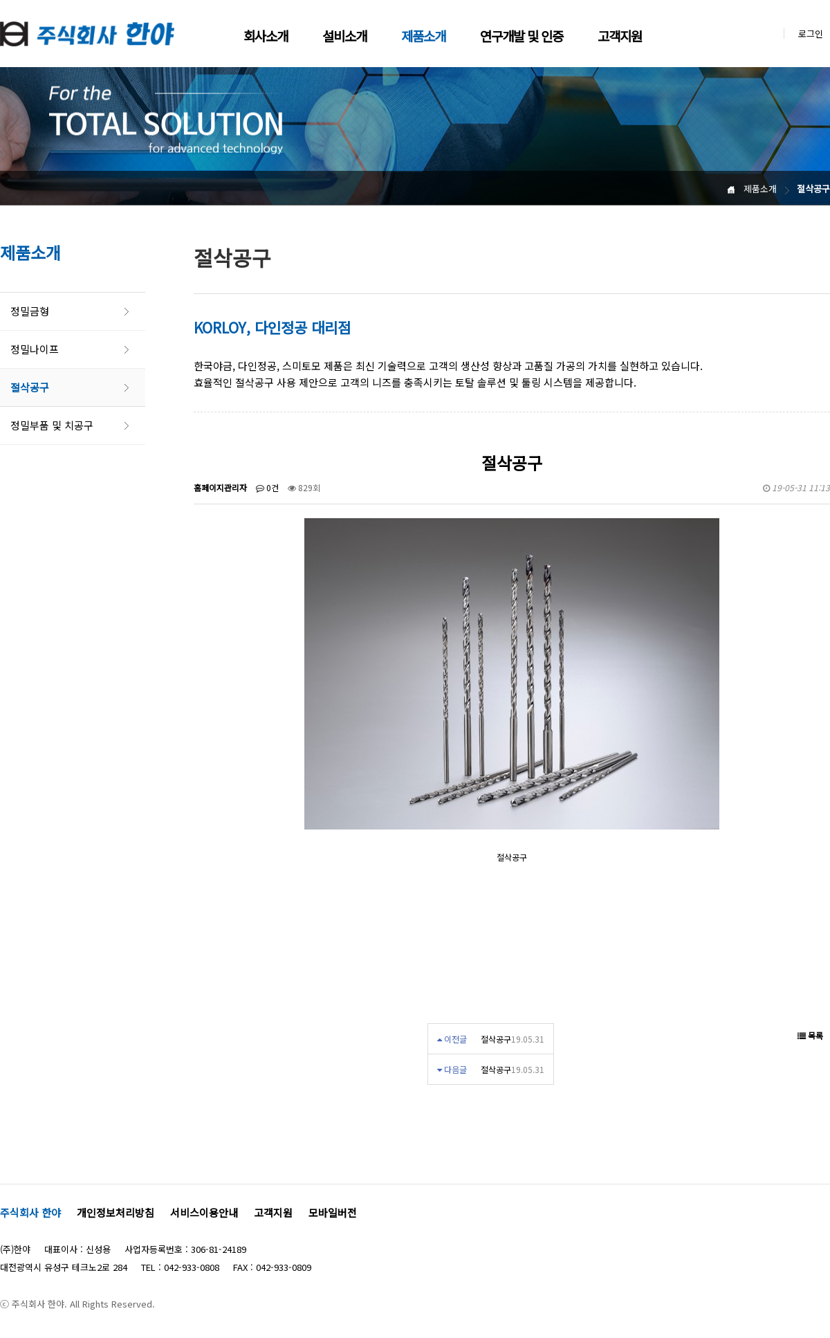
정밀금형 (29, 311)
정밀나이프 (34, 349)
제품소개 (423, 35)
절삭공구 (29, 387)
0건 (267, 487)
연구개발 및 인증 (521, 35)
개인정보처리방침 (115, 1212)
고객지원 (620, 35)
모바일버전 (332, 1212)
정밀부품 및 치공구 (51, 425)
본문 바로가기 (0, 0)
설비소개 (344, 35)
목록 (810, 1035)
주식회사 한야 (30, 1212)
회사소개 (265, 35)
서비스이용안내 (204, 1212)
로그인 (810, 33)
